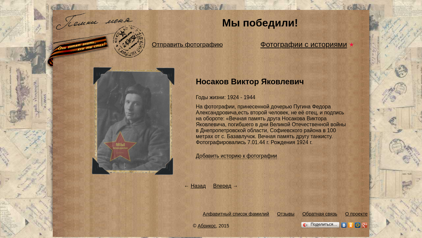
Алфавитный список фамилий (236, 214)
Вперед (222, 186)
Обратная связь (319, 214)
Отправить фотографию (187, 44)
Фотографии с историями (303, 44)
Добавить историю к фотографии (236, 156)
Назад (198, 186)
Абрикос (207, 225)
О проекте (356, 214)
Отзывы (285, 214)
